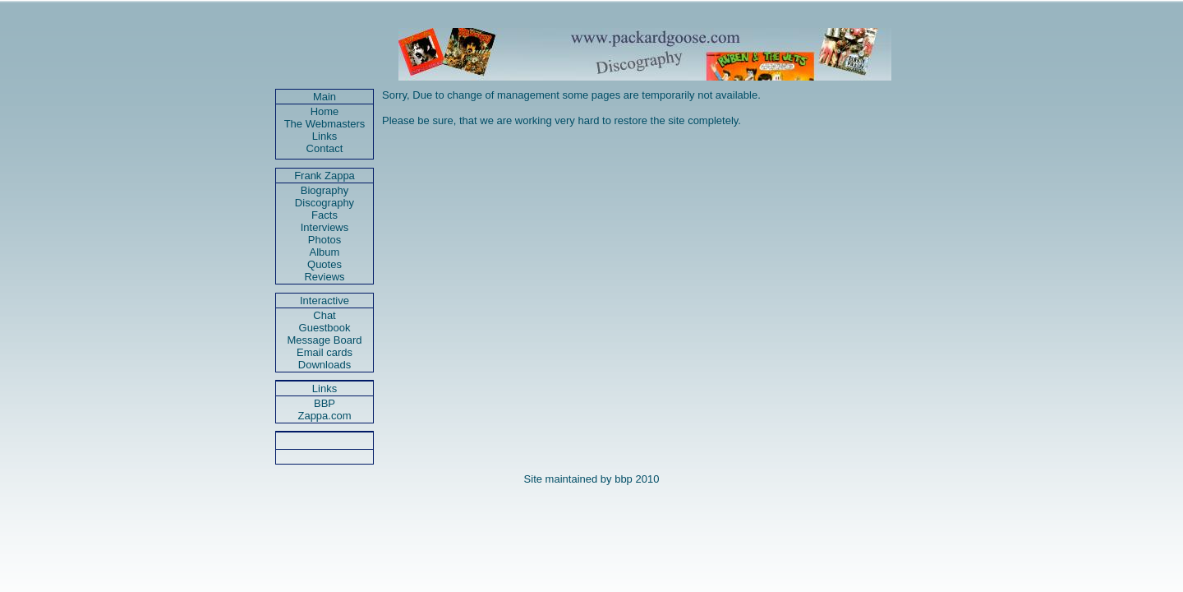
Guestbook (325, 327)
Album (325, 252)
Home (325, 111)
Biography (325, 190)
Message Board (324, 340)
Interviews (325, 227)
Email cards (324, 352)
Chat (324, 315)
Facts (324, 215)
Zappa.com (324, 415)
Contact (324, 148)
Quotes (324, 264)
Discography (324, 203)
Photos (324, 240)
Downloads (324, 364)
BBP (324, 403)
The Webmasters (325, 124)
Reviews (324, 277)
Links (324, 136)
